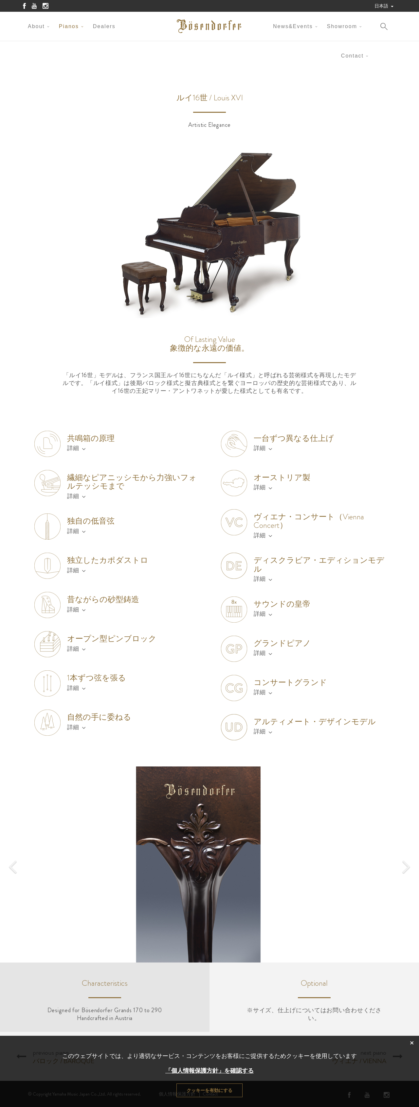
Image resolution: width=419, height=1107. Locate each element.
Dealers (104, 26)
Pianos (69, 26)
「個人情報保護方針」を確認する (209, 1070)
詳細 (76, 448)
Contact (352, 56)
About (36, 26)
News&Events (293, 26)
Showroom (342, 26)
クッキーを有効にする (209, 1090)
